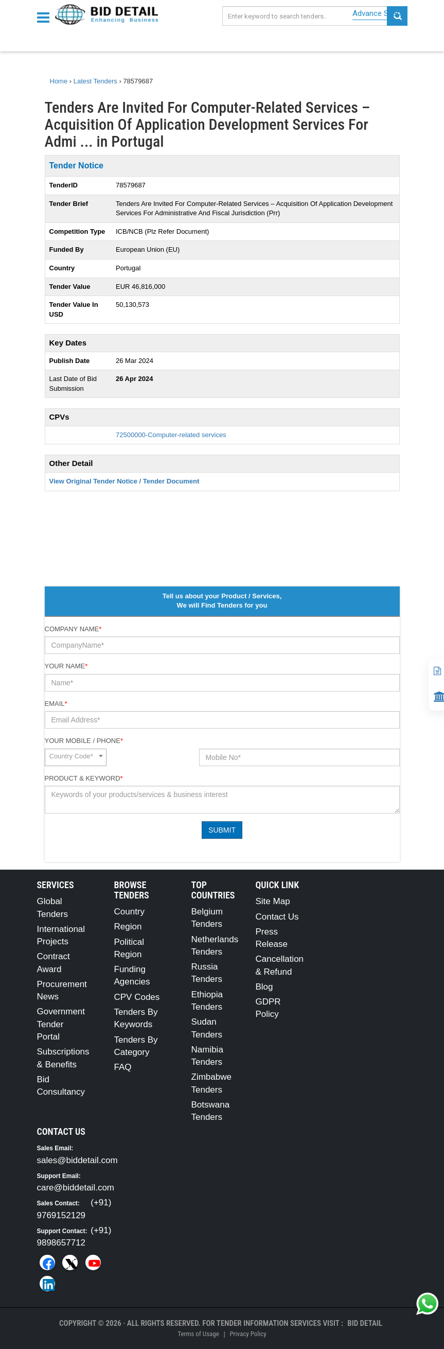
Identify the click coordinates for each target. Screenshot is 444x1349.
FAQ (123, 1067)
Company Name (73, 629)
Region (128, 926)
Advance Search (379, 13)
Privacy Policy (247, 1334)
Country (129, 911)
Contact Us (277, 917)
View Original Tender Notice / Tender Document (124, 481)
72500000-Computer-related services (171, 435)
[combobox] (75, 757)
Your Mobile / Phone (84, 741)
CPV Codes (137, 997)
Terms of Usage (198, 1334)
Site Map (273, 901)
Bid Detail (364, 1323)
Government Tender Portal (61, 1024)
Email (56, 703)
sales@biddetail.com (77, 1160)
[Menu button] (46, 16)
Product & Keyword (84, 778)
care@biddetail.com (76, 1187)
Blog (264, 987)
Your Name (66, 666)
